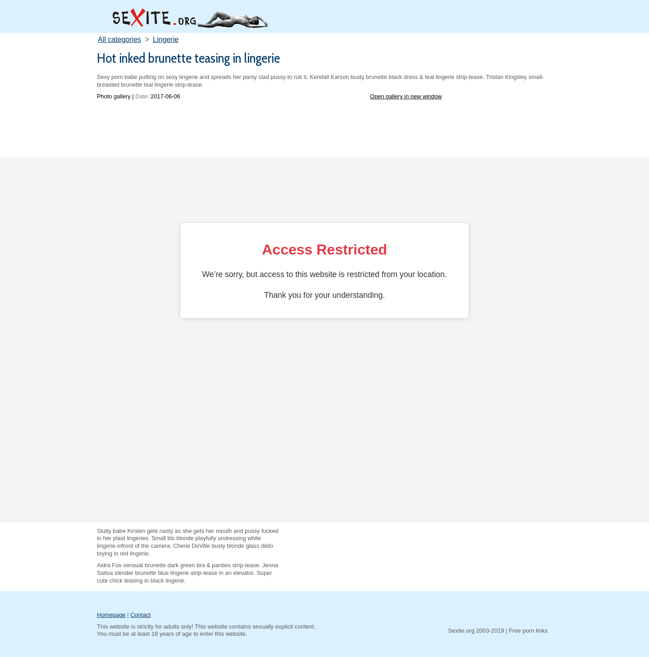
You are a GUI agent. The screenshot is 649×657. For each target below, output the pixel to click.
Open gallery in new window (406, 96)
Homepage (111, 614)
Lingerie (165, 39)
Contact (140, 614)
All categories (119, 39)
